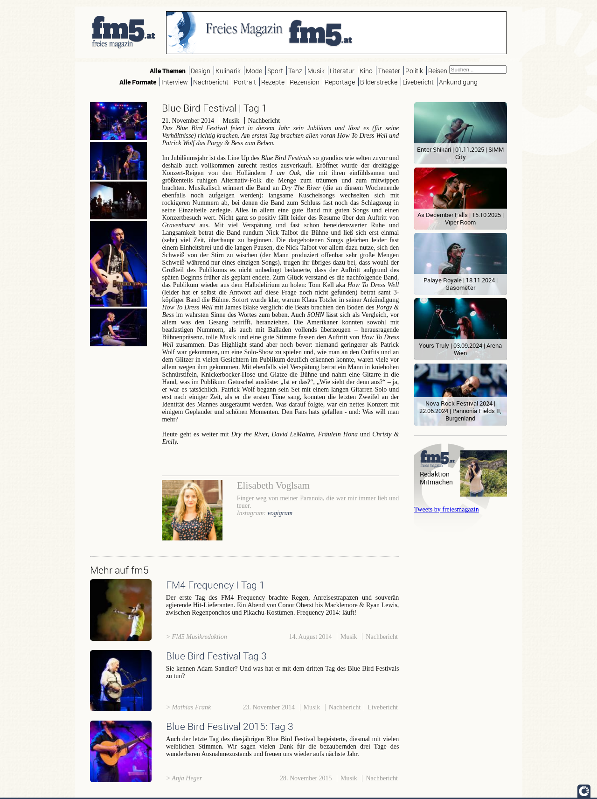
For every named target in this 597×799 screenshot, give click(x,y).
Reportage (340, 81)
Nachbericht (211, 81)
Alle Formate (137, 81)
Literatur (342, 70)
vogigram (279, 513)
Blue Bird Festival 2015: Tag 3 (229, 726)
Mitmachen (436, 481)
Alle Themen (168, 70)
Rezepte (273, 81)
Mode (254, 70)
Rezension (304, 81)
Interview (174, 81)
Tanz (295, 70)
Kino (366, 70)
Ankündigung (458, 81)
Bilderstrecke (378, 81)
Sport (275, 70)
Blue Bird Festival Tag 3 (216, 655)
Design (200, 70)
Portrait (245, 81)
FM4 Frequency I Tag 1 (215, 584)
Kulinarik (228, 70)
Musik (316, 70)
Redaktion (435, 474)
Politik (414, 70)
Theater (389, 70)
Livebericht (418, 81)
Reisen (437, 70)
